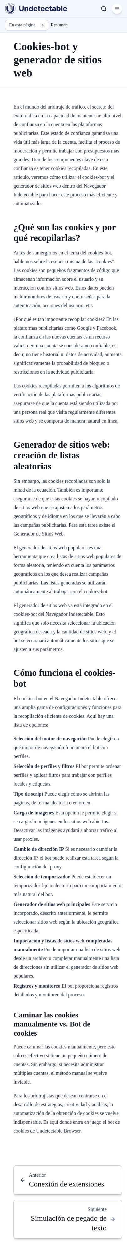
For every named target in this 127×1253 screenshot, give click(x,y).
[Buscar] (104, 9)
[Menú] (117, 9)
